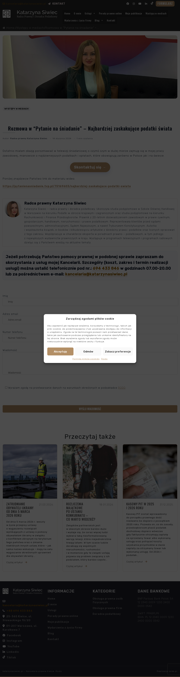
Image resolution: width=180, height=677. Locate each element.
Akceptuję (60, 351)
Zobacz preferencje (118, 351)
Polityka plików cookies (85, 359)
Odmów (88, 351)
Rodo (104, 359)
